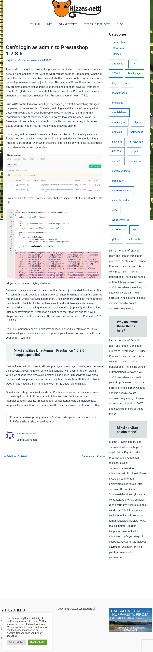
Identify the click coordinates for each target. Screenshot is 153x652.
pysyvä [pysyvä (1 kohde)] (134, 173)
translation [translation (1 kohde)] (118, 213)
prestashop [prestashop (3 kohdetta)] (118, 163)
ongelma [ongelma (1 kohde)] (117, 133)
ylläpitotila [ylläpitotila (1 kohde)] (135, 273)
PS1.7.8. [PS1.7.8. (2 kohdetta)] (117, 173)
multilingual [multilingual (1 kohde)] (119, 123)
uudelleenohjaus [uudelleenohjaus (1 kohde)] (121, 223)
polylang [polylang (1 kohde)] (117, 153)
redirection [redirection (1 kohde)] (118, 193)
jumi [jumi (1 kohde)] (127, 83)
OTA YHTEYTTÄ (68, 24)
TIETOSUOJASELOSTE (96, 24)
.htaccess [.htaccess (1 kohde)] (118, 63)
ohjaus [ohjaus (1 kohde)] (138, 123)
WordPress (119, 48)
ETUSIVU (37, 24)
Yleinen (117, 53)
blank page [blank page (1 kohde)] (135, 73)
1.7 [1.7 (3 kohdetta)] (134, 63)
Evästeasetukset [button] (16, 642)
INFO (51, 24)
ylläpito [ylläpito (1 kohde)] (116, 273)
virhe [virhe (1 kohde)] (115, 243)
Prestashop (119, 42)
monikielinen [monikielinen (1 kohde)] (119, 113)
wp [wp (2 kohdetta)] (135, 263)
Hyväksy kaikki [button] (37, 642)
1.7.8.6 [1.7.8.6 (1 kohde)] (116, 73)
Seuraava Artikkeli (93, 456)
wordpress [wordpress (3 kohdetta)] (118, 263)
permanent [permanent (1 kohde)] (118, 143)
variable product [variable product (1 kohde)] (121, 233)
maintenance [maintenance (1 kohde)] (119, 93)
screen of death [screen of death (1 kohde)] (121, 203)
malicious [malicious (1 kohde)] (118, 103)
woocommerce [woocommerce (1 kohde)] (121, 253)
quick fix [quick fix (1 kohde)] (117, 183)
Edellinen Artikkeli (16, 456)
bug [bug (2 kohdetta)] (114, 83)
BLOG (117, 24)
